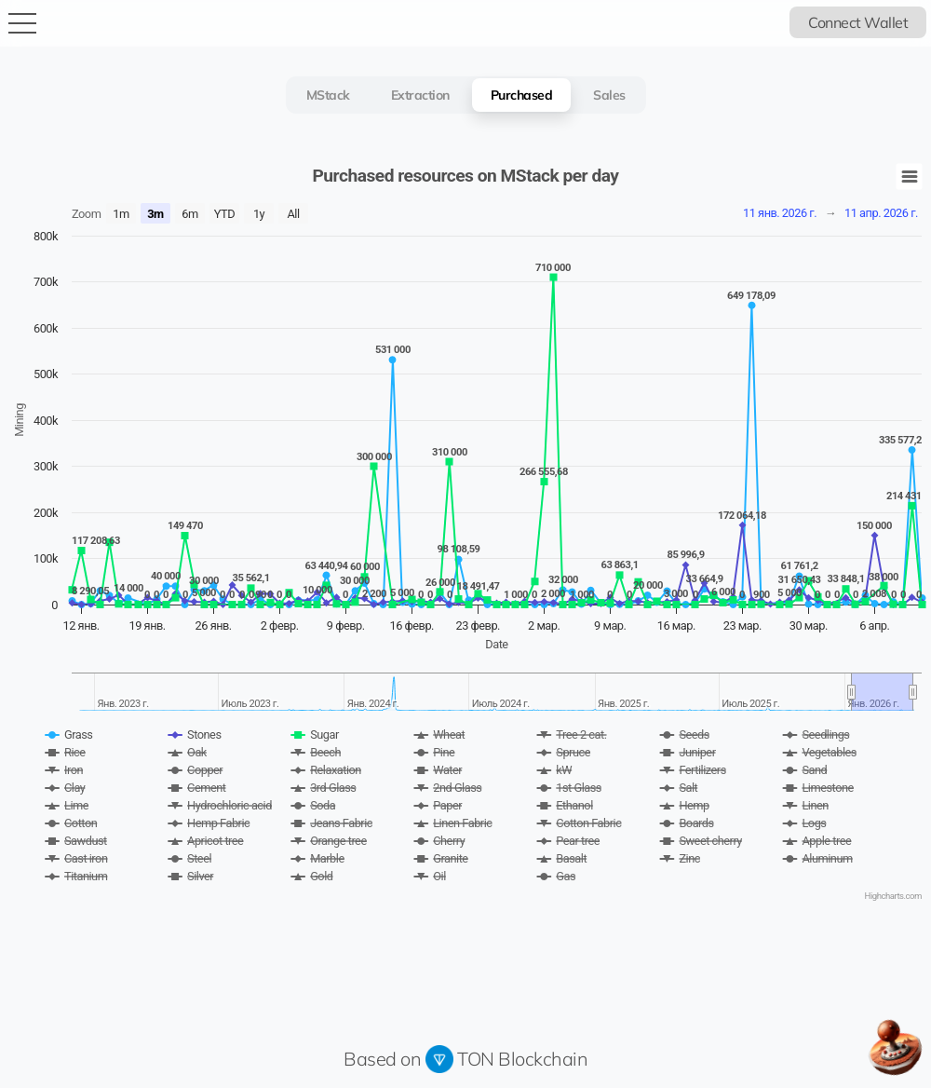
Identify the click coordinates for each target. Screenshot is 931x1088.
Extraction (420, 95)
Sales (609, 95)
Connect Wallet (858, 22)
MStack (328, 95)
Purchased (522, 95)
